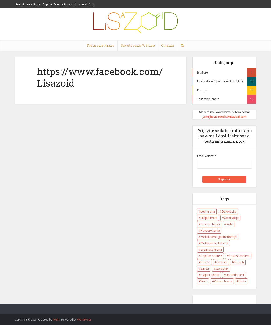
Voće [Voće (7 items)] (203, 281)
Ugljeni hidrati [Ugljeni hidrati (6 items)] (209, 275)
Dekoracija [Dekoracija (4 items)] (228, 211)
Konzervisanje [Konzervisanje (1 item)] (210, 230)
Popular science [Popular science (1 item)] (211, 256)
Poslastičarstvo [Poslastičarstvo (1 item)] (239, 256)
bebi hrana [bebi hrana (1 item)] (207, 211)
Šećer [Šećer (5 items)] (242, 281)
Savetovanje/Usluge (138, 45)
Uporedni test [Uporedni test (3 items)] (235, 275)
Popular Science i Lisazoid (59, 4)
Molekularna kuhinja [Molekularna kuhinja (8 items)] (214, 243)
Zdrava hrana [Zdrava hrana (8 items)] (223, 281)
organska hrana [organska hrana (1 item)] (211, 249)
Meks (56, 319)
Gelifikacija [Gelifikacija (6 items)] (231, 218)
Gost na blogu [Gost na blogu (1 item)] (210, 224)
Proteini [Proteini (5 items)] (222, 262)
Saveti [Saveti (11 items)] (204, 268)
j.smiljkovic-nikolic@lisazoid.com (224, 117)
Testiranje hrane (100, 45)
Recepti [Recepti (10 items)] (239, 262)
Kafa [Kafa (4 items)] (229, 224)
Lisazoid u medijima (27, 4)
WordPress (84, 319)
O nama (167, 45)
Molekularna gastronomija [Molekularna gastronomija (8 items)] (218, 237)
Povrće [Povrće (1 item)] (205, 262)
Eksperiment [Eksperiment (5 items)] (208, 218)
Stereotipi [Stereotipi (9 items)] (221, 268)
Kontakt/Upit (87, 4)
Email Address (206, 156)
